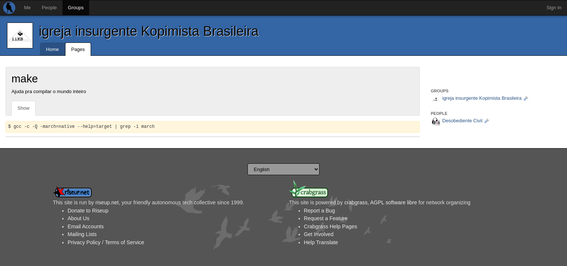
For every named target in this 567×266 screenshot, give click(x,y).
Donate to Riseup (88, 211)
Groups (76, 7)
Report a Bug (319, 211)
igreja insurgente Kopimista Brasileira (149, 31)
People (49, 7)
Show (23, 108)
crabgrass (356, 202)
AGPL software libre (393, 202)
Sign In (554, 7)
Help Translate (321, 242)
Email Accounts (86, 226)
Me (27, 7)
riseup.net (107, 202)
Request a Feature (326, 218)
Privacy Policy (84, 242)
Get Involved (319, 234)
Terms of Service (124, 242)
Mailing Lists (82, 234)
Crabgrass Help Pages (330, 226)
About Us (79, 218)
